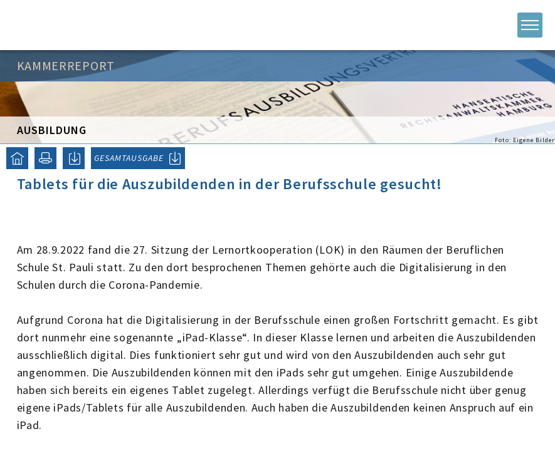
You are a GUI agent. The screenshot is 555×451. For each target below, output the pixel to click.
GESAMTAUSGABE (129, 157)
